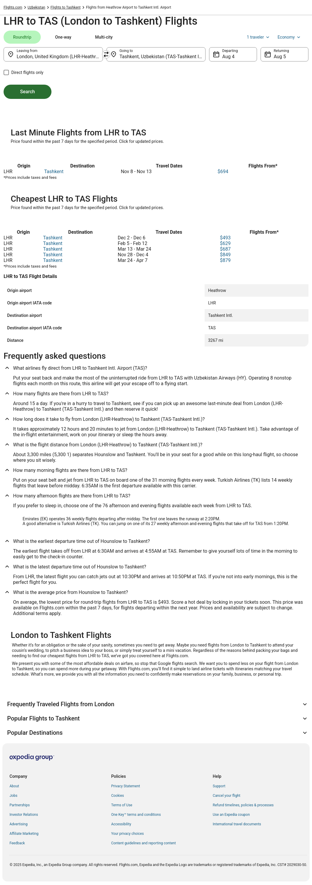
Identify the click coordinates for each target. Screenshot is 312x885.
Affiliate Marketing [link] (24, 834)
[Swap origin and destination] (106, 54)
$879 (225, 260)
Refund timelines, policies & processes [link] (243, 805)
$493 (225, 238)
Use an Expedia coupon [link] (231, 815)
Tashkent (53, 171)
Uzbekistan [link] (36, 7)
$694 (222, 171)
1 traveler (259, 37)
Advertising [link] (18, 824)
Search (27, 91)
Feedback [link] (17, 843)
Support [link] (219, 786)
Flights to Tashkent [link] (66, 7)
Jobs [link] (13, 796)
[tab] (22, 37)
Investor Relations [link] (24, 815)
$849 (225, 254)
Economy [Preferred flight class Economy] (289, 37)
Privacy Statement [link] (125, 786)
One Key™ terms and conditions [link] (136, 815)
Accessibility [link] (121, 824)
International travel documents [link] (237, 824)
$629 (225, 243)
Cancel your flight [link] (226, 796)
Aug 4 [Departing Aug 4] (228, 56)
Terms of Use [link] (121, 805)
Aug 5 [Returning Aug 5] (280, 56)
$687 (225, 249)
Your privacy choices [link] (127, 834)
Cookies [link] (117, 796)
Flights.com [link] (13, 7)
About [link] (14, 786)
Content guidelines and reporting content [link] (143, 843)
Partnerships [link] (20, 805)
